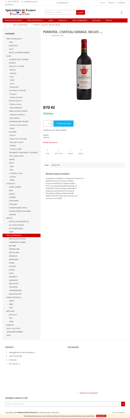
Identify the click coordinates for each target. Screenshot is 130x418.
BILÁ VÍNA (12, 246)
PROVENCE (13, 277)
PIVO (11, 318)
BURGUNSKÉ (13, 259)
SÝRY (11, 42)
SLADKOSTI (9, 183)
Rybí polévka (15, 118)
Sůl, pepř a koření (16, 142)
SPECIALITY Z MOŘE (15, 66)
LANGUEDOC (13, 280)
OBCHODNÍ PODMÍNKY (14, 332)
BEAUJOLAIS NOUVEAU (17, 239)
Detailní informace (50, 142)
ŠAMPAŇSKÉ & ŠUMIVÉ (17, 242)
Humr (12, 77)
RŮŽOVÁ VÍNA (14, 252)
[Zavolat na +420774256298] (13, 2)
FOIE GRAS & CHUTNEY (16, 90)
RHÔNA (11, 263)
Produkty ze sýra (16, 173)
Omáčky (13, 145)
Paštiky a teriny (15, 104)
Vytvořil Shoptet (119, 412)
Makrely (13, 70)
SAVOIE (12, 270)
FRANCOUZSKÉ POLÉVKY (17, 111)
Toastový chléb (16, 149)
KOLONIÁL (11, 132)
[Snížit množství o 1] (52, 125)
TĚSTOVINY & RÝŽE (16, 156)
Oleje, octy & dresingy (18, 139)
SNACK (10, 163)
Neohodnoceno (58, 35)
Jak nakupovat (62, 3)
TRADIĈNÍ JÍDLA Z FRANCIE (19, 59)
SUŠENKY (12, 197)
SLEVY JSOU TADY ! (13, 328)
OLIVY (11, 49)
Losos (12, 83)
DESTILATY (13, 315)
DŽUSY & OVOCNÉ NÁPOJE (19, 221)
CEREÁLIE (12, 214)
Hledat (80, 12)
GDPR (8, 335)
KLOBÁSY (12, 63)
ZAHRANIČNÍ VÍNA (15, 290)
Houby (12, 128)
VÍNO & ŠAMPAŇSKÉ (12, 235)
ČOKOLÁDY (13, 204)
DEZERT (12, 194)
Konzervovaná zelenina (19, 125)
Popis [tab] (46, 165)
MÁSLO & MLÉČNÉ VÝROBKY (19, 52)
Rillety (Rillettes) (16, 108)
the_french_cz (14, 364)
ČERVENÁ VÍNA (14, 249)
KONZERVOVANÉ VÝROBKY (17, 121)
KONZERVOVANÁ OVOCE (18, 208)
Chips (12, 166)
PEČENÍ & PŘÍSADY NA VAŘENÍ (20, 211)
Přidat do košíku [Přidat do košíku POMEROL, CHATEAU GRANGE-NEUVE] (64, 123)
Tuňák (12, 80)
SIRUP (11, 232)
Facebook (13, 360)
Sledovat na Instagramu (89, 393)
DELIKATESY (13, 45)
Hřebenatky (14, 87)
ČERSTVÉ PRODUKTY (13, 39)
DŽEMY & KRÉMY (15, 187)
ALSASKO (12, 266)
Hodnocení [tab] (55, 165)
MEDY (11, 190)
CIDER (11, 321)
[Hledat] (65, 12)
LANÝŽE (12, 159)
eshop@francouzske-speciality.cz (22, 352)
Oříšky (12, 180)
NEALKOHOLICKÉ (15, 294)
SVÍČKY (11, 301)
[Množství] (46, 124)
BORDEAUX (13, 256)
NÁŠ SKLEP (9, 311)
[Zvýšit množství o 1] (52, 122)
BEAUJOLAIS (13, 283)
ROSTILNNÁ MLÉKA (16, 228)
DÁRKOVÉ (10, 325)
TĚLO (11, 308)
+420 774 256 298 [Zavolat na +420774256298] (15, 356)
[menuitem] (14, 20)
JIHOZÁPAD (13, 287)
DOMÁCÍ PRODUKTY (12, 297)
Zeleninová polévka (17, 114)
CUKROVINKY (14, 201)
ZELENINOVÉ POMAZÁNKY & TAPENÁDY (23, 152)
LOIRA (11, 273)
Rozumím (101, 416)
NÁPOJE (8, 218)
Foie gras (13, 94)
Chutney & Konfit (16, 97)
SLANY (7, 56)
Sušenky (13, 177)
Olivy (12, 170)
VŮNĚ (11, 304)
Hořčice (13, 135)
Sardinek (13, 73)
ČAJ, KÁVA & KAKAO (16, 225)
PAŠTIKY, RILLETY (14, 101)
